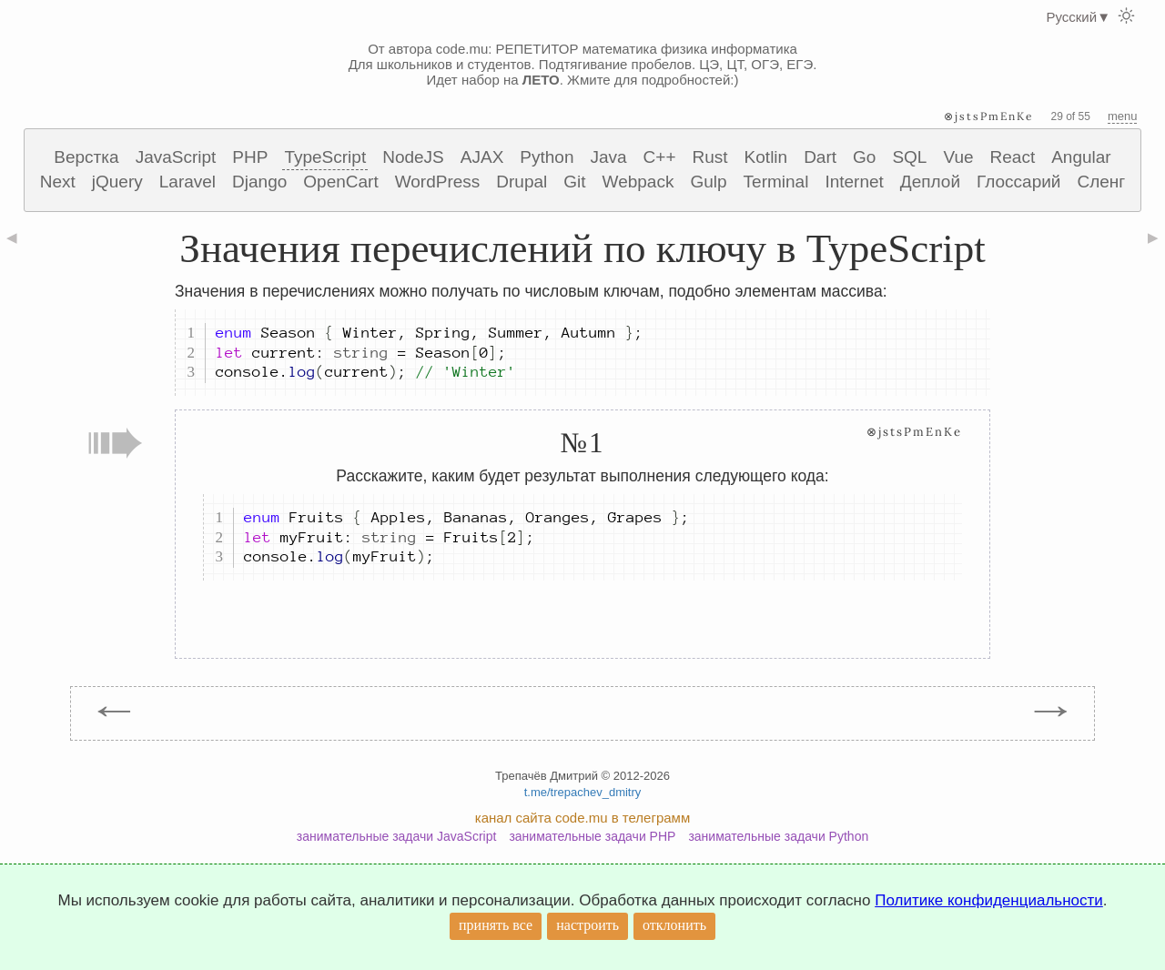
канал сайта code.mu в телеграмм (582, 817)
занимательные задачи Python (778, 836)
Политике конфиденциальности (989, 900)
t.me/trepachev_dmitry (583, 792)
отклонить (674, 925)
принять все (495, 925)
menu (1123, 116)
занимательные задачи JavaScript (397, 836)
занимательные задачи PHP (592, 836)
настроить (587, 925)
